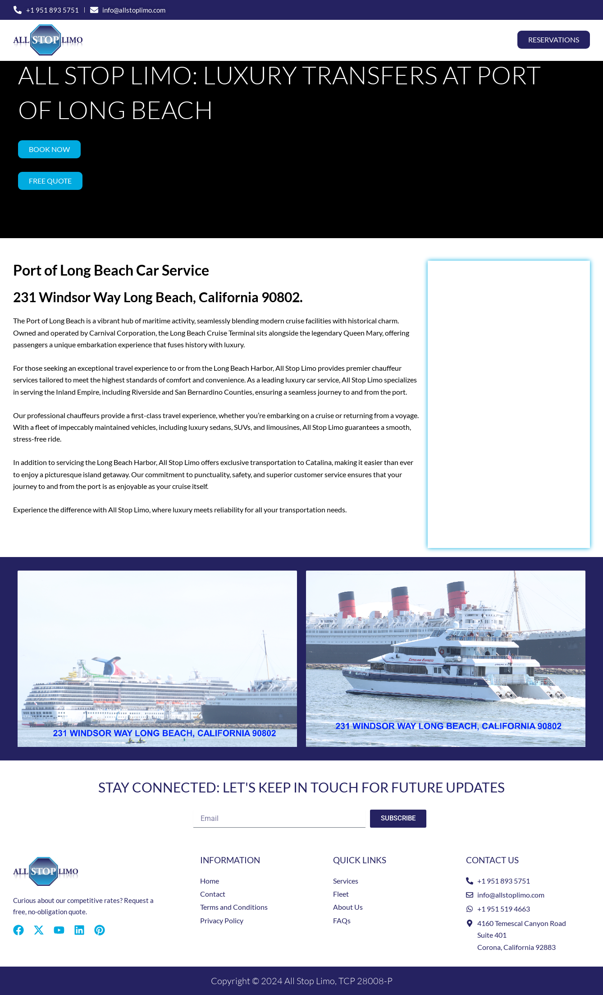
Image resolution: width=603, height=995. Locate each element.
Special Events (280, 40)
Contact (484, 40)
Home (163, 40)
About (440, 40)
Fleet (404, 40)
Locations (353, 40)
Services (210, 40)
